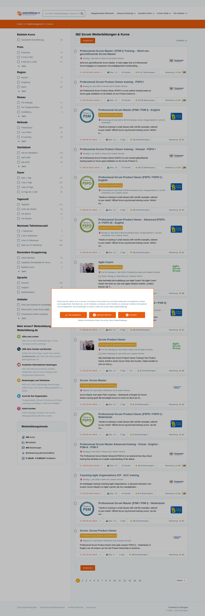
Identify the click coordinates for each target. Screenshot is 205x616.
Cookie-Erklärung (120, 320)
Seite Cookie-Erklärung (118, 307)
